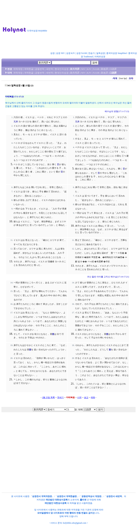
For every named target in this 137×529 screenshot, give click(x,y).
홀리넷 (83, 499)
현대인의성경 (61, 69)
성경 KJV (70, 53)
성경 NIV (60, 53)
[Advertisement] (93, 27)
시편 (79, 397)
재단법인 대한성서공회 (57, 499)
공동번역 (39, 69)
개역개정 (17, 69)
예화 (93, 397)
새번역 (49, 69)
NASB (96, 69)
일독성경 (100, 53)
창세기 (60, 397)
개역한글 (28, 69)
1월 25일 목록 (48, 397)
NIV (83, 69)
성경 (52, 53)
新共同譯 (74, 69)
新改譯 (104, 69)
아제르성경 (100, 56)
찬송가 (91, 53)
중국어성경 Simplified (116, 53)
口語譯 (113, 69)
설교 (86, 397)
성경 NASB (81, 53)
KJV (89, 69)
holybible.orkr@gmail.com (74, 523)
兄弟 (16, 121)
